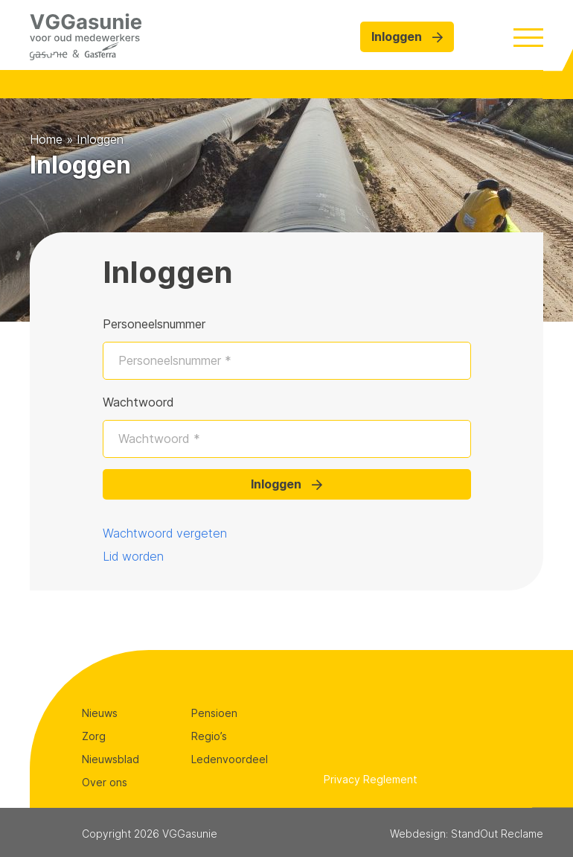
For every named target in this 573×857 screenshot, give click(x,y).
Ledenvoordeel (229, 759)
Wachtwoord (138, 402)
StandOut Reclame (497, 833)
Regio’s (209, 736)
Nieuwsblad (110, 759)
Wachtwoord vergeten (165, 533)
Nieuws (100, 713)
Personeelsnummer (154, 323)
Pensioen (214, 713)
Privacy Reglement (370, 779)
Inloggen (407, 36)
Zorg (94, 736)
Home (46, 139)
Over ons (104, 782)
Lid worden (133, 556)
